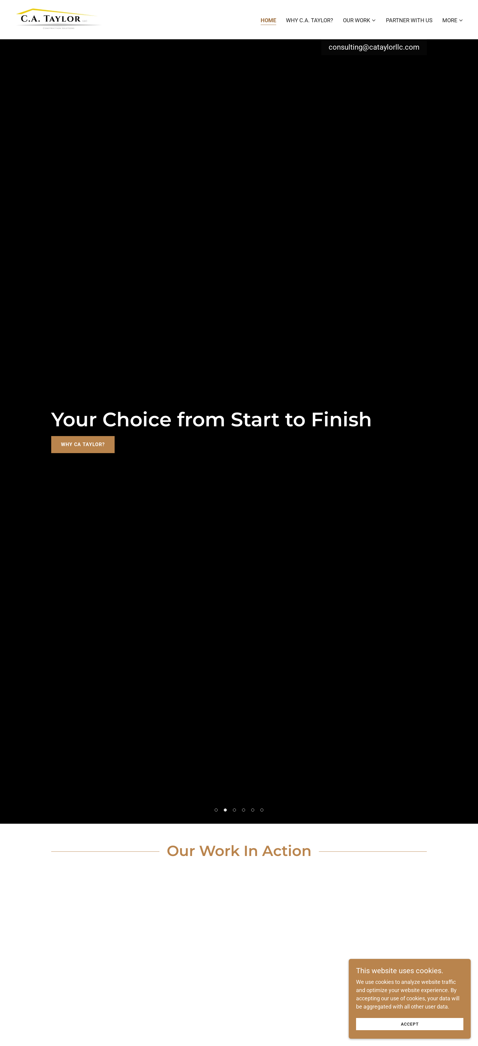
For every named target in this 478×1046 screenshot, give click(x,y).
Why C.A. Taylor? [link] (309, 20)
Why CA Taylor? (83, 444)
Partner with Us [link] (409, 20)
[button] (359, 20)
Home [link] (268, 20)
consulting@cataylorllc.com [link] (374, 47)
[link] (59, 19)
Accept (410, 1024)
